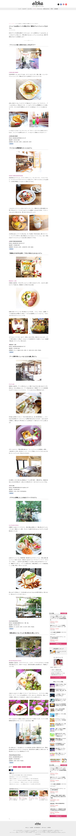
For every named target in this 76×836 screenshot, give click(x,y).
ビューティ (30, 8)
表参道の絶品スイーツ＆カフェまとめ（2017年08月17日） (18, 776)
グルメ (13, 23)
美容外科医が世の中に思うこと (57, 674)
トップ (19, 8)
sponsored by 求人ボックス (63, 645)
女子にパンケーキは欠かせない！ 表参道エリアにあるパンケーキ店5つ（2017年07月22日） (24, 782)
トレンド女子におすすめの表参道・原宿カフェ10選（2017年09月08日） (21, 775)
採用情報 (49, 827)
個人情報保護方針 (37, 827)
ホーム (10, 23)
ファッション (39, 8)
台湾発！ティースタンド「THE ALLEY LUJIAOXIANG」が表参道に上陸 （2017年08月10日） (24, 780)
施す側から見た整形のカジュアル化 (58, 673)
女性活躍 (56, 8)
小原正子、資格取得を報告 (56, 669)
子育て (52, 8)
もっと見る (59, 677)
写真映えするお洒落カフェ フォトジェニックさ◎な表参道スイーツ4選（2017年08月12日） (24, 778)
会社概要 (31, 827)
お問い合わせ (44, 827)
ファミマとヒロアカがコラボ (56, 671)
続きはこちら (58, 643)
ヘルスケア (24, 8)
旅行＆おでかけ (46, 8)
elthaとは (27, 827)
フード (34, 8)
